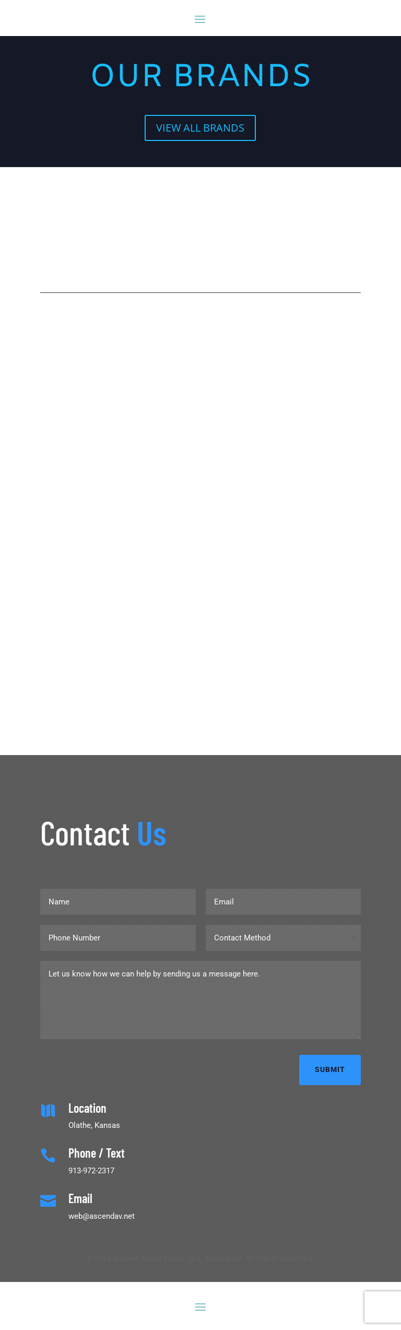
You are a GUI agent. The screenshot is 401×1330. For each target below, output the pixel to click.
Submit (330, 1069)
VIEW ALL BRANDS (200, 128)
